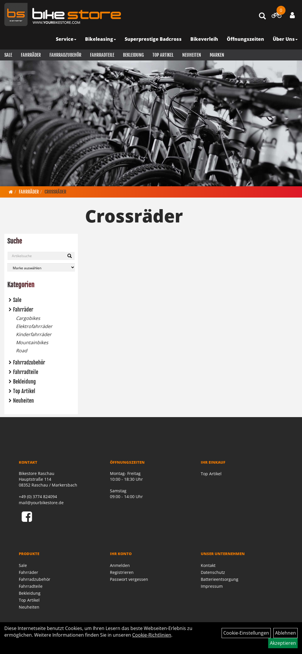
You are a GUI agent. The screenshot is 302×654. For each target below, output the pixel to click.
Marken (217, 55)
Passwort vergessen (129, 579)
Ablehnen (285, 633)
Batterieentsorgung (219, 579)
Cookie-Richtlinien (151, 635)
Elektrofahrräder (34, 326)
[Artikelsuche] (262, 16)
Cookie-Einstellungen (246, 633)
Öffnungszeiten (245, 39)
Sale (8, 55)
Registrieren (122, 572)
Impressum (212, 586)
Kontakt (208, 565)
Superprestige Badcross (153, 39)
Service (66, 39)
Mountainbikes (32, 342)
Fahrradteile (102, 55)
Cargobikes (28, 318)
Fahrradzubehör (65, 55)
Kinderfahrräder (33, 334)
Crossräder (55, 192)
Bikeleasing (100, 39)
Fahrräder (31, 55)
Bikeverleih (204, 39)
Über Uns (285, 39)
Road (21, 350)
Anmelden (120, 565)
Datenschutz (213, 572)
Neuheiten (191, 55)
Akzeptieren (283, 643)
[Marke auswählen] (41, 267)
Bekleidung (133, 55)
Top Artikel (163, 55)
